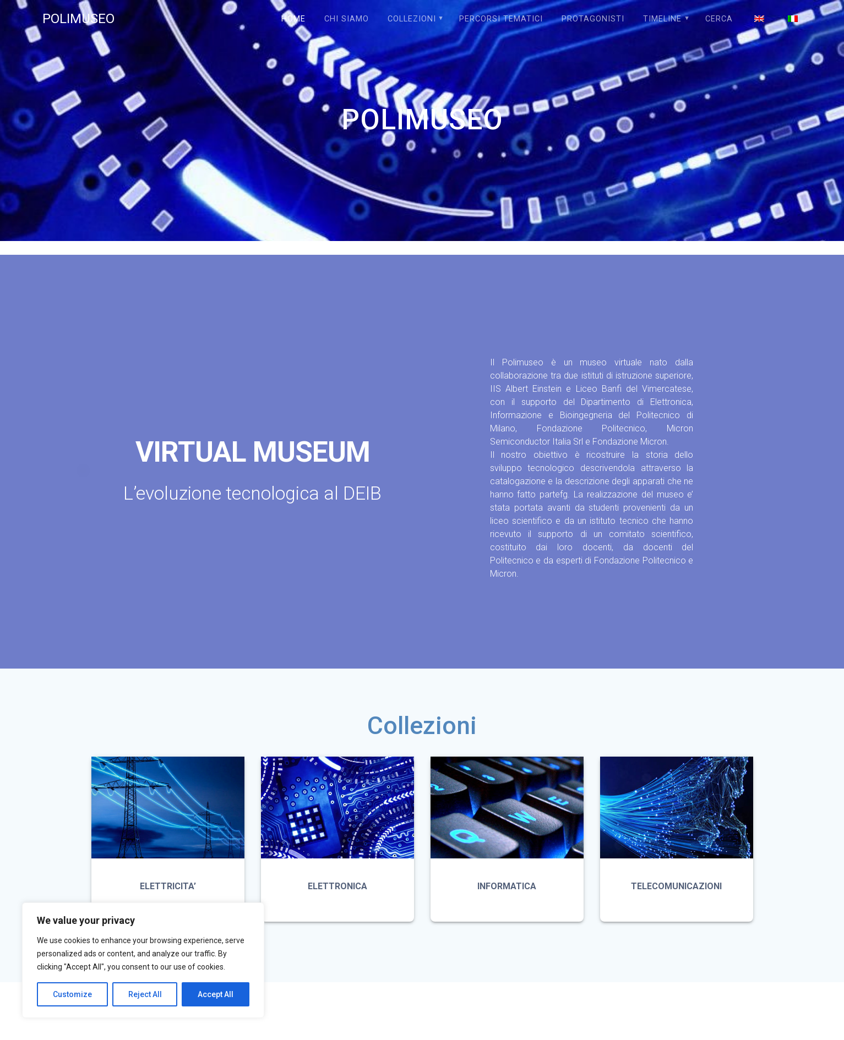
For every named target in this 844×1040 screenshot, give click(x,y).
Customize (72, 994)
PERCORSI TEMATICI (501, 19)
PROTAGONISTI (593, 19)
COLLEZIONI (412, 19)
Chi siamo (346, 19)
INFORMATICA (506, 886)
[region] (143, 960)
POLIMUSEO (78, 18)
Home (293, 19)
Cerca (719, 19)
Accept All (215, 994)
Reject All (145, 994)
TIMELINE (662, 19)
